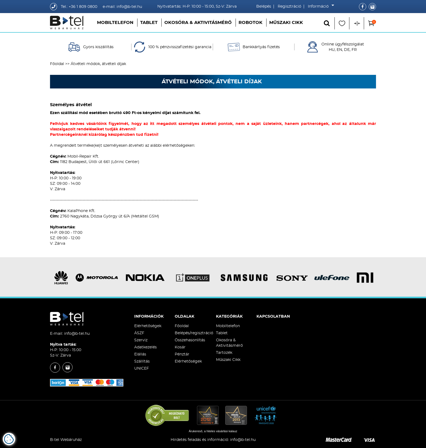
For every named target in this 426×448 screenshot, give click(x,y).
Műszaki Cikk (286, 22)
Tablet (149, 22)
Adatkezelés (145, 347)
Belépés (263, 6)
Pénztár (182, 354)
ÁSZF (139, 333)
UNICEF (141, 368)
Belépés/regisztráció (194, 333)
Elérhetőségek (147, 326)
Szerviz (141, 340)
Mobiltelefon (115, 22)
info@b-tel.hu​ (243, 440)
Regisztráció (289, 6)
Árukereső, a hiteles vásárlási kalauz (213, 431)
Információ (319, 6)
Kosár (180, 347)
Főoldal (57, 64)
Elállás (140, 354)
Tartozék (224, 353)
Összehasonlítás (190, 340)
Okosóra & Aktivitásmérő (198, 22)
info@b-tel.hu (77, 334)
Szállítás (142, 361)
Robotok (250, 22)
